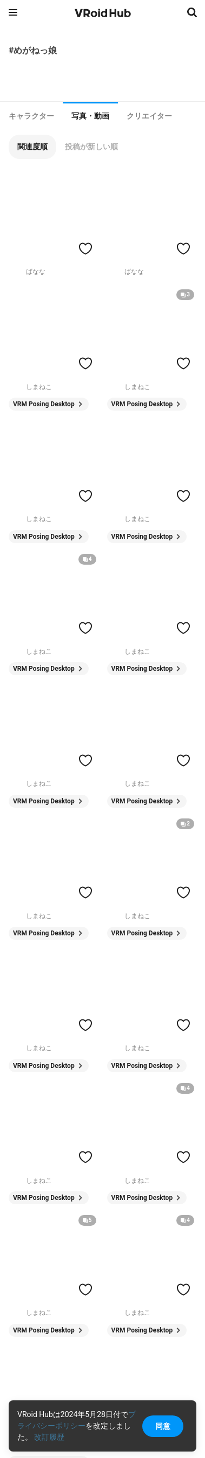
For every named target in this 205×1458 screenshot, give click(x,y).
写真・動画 (90, 116)
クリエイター (149, 116)
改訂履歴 (49, 1437)
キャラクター (31, 116)
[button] (32, 147)
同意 (162, 1426)
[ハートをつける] (85, 248)
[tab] (31, 115)
